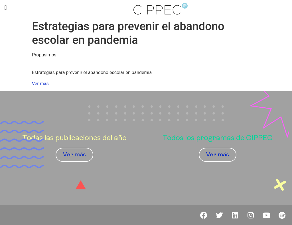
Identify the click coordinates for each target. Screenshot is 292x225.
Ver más (40, 83)
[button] (5, 7)
